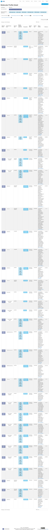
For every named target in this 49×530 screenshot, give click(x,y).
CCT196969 (25, 73)
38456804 (46, 402)
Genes (23, 1)
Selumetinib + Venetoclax (26, 469)
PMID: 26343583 (40, 487)
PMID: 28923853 (40, 168)
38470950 (46, 46)
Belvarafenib (25, 46)
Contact (39, 1)
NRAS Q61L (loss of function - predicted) (15, 9)
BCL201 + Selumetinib (26, 446)
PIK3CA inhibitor (37, 12)
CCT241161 (25, 59)
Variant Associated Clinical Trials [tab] (6, 17)
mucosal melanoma (9, 46)
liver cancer (8, 292)
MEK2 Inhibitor (24, 12)
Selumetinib (25, 489)
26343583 (46, 480)
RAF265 (25, 310)
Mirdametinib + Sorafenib (26, 171)
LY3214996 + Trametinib (26, 351)
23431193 (46, 60)
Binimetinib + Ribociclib (26, 380)
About (32, 1)
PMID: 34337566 (40, 299)
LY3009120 (25, 480)
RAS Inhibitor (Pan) (43, 12)
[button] (17, 26)
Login (47, 1)
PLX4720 (25, 88)
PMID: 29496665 (40, 391)
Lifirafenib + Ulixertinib (26, 232)
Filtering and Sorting (44, 19)
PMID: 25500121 (40, 70)
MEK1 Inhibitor (19, 12)
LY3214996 (25, 280)
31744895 (46, 280)
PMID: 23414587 (40, 44)
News (20, 1)
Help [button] (43, 1)
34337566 (46, 292)
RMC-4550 (25, 393)
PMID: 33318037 (40, 206)
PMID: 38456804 (40, 411)
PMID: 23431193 (40, 71)
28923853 (46, 158)
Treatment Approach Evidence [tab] (38, 15)
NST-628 (25, 137)
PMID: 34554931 (40, 317)
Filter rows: (37, 509)
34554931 (46, 310)
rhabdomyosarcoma (10, 350)
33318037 (46, 208)
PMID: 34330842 (40, 308)
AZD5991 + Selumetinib (26, 436)
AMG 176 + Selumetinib (26, 425)
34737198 (46, 365)
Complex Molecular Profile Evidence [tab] (17, 15)
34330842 (46, 301)
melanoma (8, 59)
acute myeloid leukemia (10, 159)
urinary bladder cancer (10, 311)
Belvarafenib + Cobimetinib (26, 116)
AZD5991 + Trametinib (25, 414)
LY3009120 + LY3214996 (26, 366)
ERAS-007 (25, 292)
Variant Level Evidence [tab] (5, 15)
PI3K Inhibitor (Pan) (30, 12)
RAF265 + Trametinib (25, 320)
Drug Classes (28, 1)
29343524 (46, 149)
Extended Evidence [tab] (27, 15)
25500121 (46, 73)
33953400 (46, 115)
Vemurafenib (26, 499)
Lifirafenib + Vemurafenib (26, 209)
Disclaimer (35, 1)
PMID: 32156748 (40, 113)
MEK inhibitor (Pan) (12, 12)
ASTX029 (25, 301)
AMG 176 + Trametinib (25, 403)
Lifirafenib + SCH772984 (26, 186)
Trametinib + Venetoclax (26, 457)
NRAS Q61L (3, 32)
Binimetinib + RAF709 (26, 268)
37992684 (46, 393)
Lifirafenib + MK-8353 (26, 250)
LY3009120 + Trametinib (26, 332)
